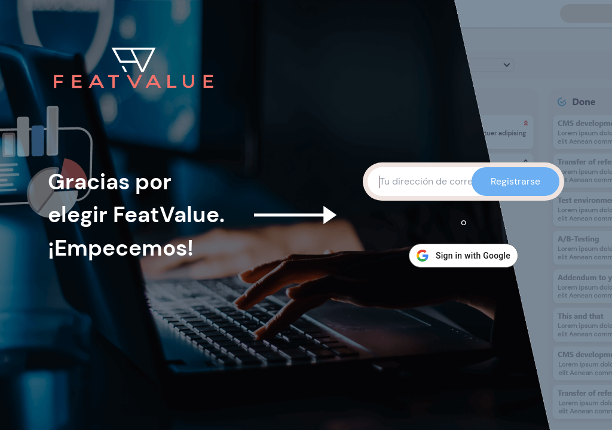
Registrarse (515, 181)
